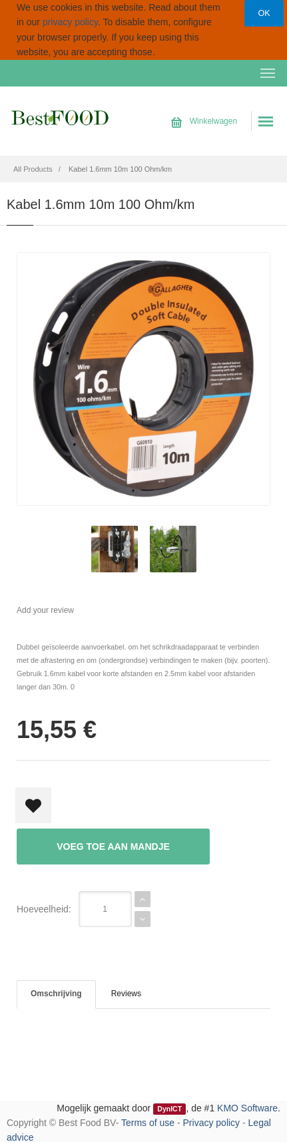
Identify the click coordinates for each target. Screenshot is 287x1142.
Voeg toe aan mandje (113, 846)
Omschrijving (56, 993)
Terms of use (147, 1122)
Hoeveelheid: (44, 909)
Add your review (45, 610)
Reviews (126, 993)
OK (264, 13)
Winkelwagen (204, 121)
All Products (33, 169)
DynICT (169, 1109)
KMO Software (247, 1108)
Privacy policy (211, 1122)
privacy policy (70, 22)
